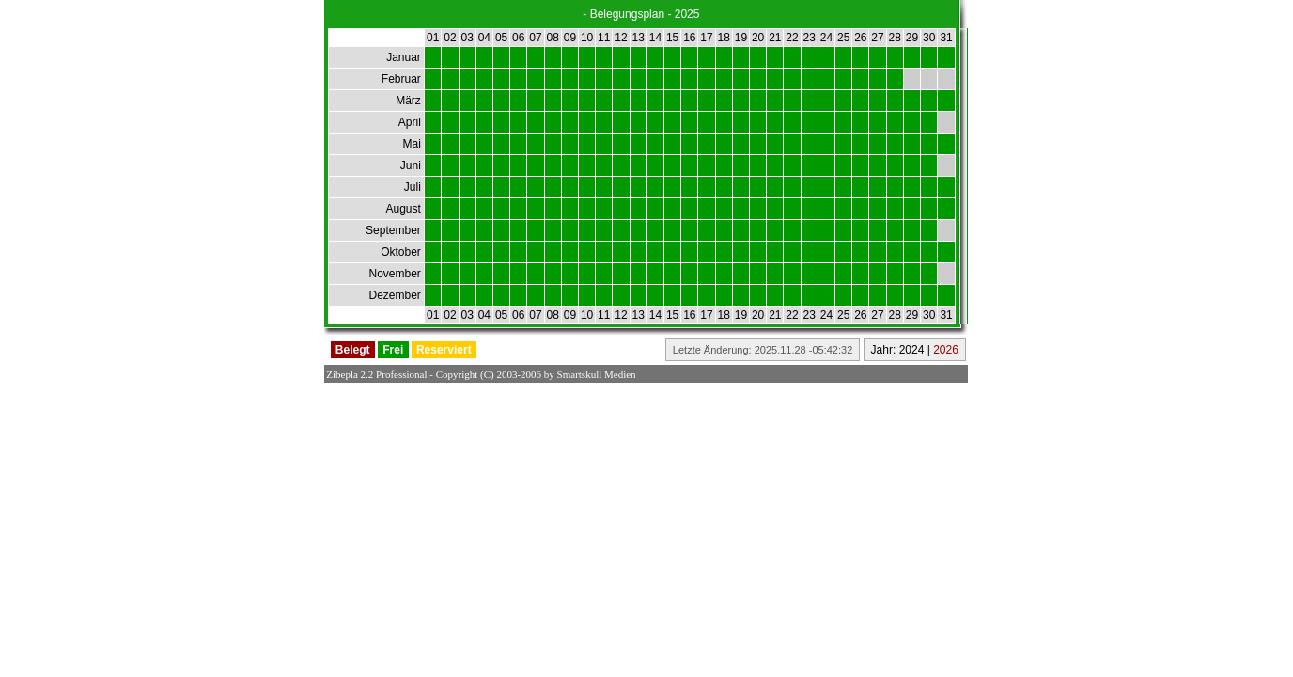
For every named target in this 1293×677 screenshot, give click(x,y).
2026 (945, 349)
